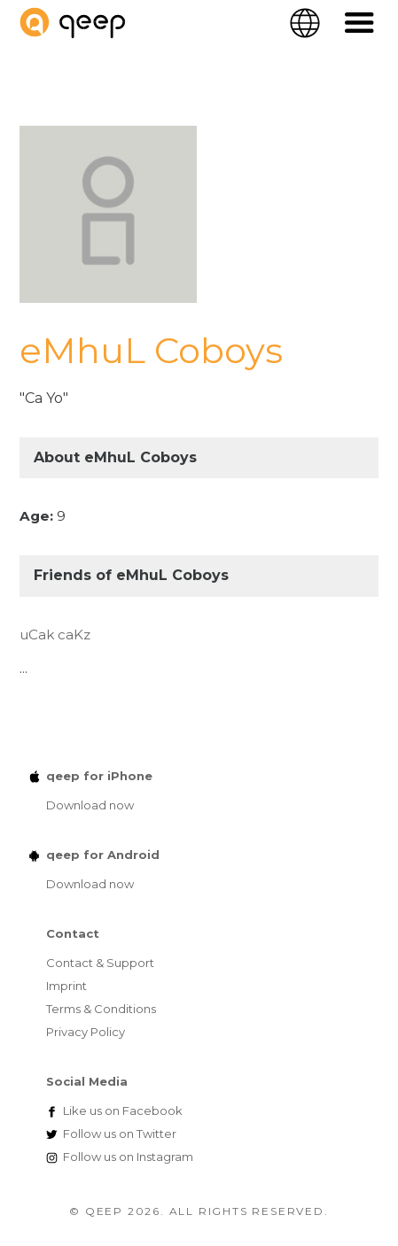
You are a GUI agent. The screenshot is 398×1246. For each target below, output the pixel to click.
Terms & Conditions (101, 1009)
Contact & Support (100, 963)
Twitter (119, 1133)
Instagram (128, 1156)
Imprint (66, 986)
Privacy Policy (85, 1032)
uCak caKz (55, 634)
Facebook (123, 1110)
